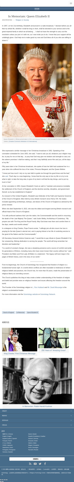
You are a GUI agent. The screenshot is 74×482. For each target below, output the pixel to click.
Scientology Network (47, 294)
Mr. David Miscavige (55, 287)
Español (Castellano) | (36, 436)
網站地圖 (66, 469)
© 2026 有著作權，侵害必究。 (14, 469)
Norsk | (33, 447)
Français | (7, 440)
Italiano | (32, 443)
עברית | (7, 443)
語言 (3, 431)
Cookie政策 (46, 469)
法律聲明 (53, 469)
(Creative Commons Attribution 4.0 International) (23, 141)
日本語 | (8, 445)
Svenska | (8, 452)
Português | (9, 449)
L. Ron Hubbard (38, 287)
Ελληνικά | (33, 440)
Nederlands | (8, 447)
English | (7, 436)
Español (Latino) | (10, 438)
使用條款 (39, 469)
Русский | (33, 449)
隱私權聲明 (32, 469)
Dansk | (32, 434)
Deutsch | (33, 438)
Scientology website (31, 294)
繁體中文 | (8, 434)
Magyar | (33, 445)
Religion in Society (22, 20)
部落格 (37, 9)
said (6, 176)
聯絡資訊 (60, 469)
